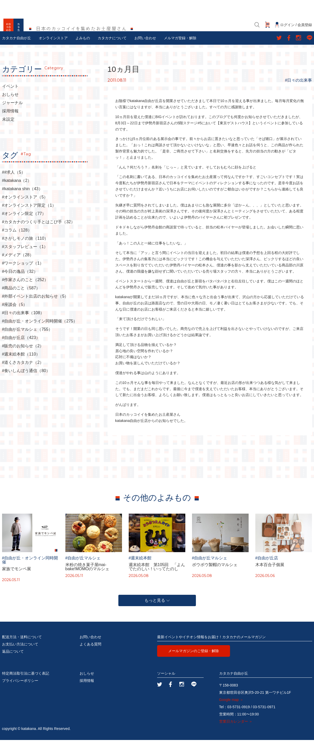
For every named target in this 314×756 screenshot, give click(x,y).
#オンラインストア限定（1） (29, 221)
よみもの (82, 54)
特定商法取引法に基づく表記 (25, 689)
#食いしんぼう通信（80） (26, 387)
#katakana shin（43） (22, 205)
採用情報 (10, 127)
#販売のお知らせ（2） (23, 362)
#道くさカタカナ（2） (23, 378)
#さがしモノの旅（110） (25, 254)
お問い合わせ (145, 54)
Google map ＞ (231, 716)
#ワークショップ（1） (23, 279)
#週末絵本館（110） (21, 370)
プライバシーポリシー (20, 697)
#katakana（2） (17, 197)
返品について (13, 667)
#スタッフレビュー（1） (25, 263)
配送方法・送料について (22, 653)
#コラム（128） (17, 246)
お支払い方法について (20, 660)
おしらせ (10, 111)
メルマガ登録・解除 (180, 54)
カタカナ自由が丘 (16, 54)
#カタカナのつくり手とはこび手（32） (38, 238)
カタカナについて (112, 54)
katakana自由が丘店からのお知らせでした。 (151, 436)
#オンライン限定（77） (24, 230)
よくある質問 (90, 660)
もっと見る (157, 616)
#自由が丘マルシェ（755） (27, 345)
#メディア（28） (18, 271)
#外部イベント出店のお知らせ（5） (35, 312)
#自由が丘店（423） (21, 354)
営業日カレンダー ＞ (236, 737)
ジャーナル (12, 119)
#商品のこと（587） (21, 304)
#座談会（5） (14, 321)
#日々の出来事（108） (23, 329)
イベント (10, 102)
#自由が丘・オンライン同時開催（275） (40, 337)
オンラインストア (53, 54)
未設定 (8, 135)
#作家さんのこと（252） (25, 296)
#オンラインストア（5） (25, 213)
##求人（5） (14, 188)
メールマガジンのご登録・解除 (193, 667)
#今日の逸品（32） (20, 288)
